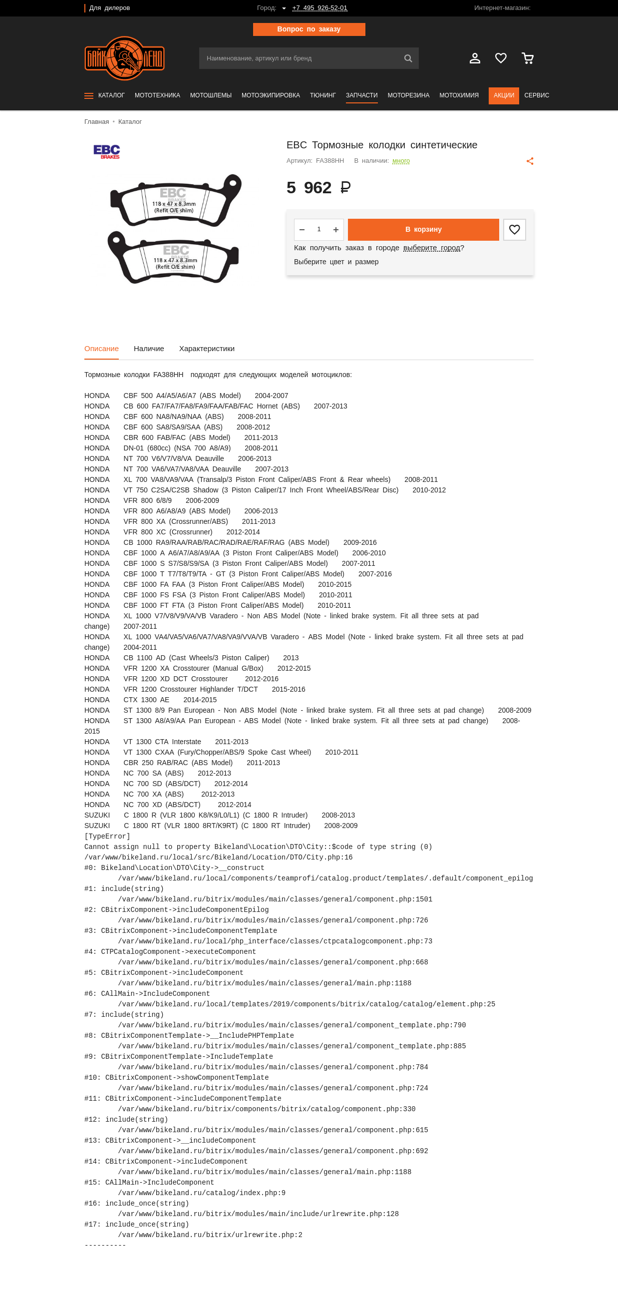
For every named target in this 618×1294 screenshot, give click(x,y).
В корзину (423, 230)
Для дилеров (109, 8)
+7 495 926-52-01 (320, 8)
